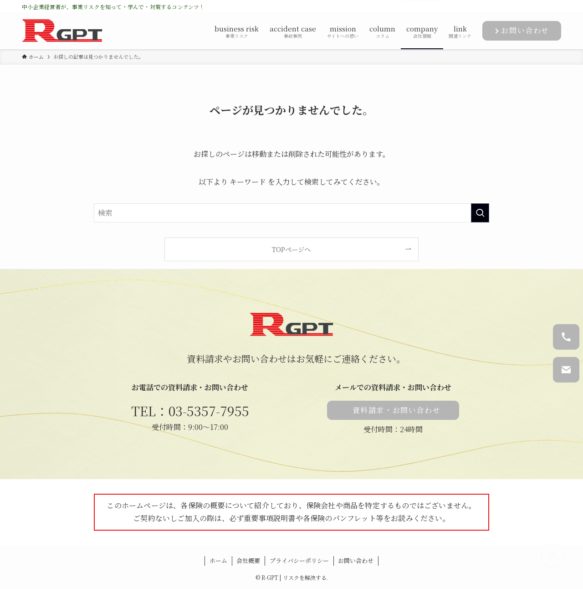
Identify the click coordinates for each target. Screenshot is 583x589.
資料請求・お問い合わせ (397, 410)
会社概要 (248, 560)
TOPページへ (291, 249)
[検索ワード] (291, 212)
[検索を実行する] (480, 212)
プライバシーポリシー (299, 560)
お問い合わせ (525, 30)
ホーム (218, 560)
